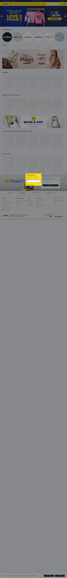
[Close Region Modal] (40, 174)
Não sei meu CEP (30, 184)
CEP (27, 180)
